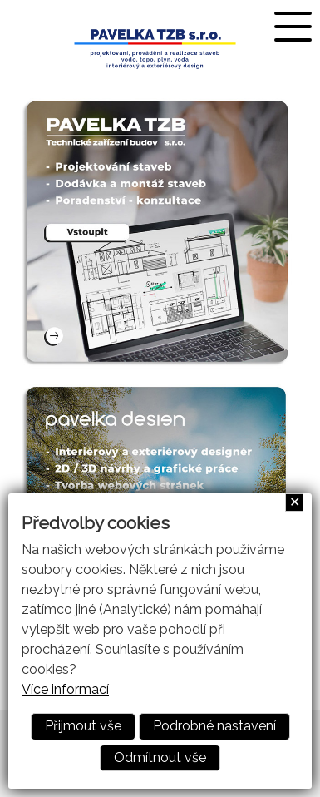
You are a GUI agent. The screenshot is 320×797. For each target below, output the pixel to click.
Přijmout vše (83, 726)
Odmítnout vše (160, 757)
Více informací (65, 689)
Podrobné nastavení (214, 726)
